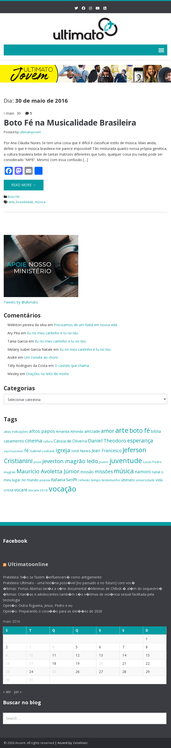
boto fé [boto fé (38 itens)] (139, 430)
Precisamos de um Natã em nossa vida (85, 324)
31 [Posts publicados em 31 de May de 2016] (28, 679)
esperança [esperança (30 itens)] (140, 440)
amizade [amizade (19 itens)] (92, 431)
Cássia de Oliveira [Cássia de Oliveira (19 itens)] (70, 441)
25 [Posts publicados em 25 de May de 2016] (51, 671)
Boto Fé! (14, 196)
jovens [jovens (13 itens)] (103, 462)
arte (11, 202)
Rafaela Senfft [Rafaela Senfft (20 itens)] (64, 480)
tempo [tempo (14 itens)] (96, 480)
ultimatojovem (30, 132)
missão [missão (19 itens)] (87, 472)
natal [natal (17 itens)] (156, 471)
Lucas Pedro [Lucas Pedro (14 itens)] (152, 462)
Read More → (23, 184)
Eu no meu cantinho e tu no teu (52, 333)
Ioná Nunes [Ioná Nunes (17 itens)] (81, 450)
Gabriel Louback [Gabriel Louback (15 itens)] (42, 451)
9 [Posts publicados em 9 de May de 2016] (3, 655)
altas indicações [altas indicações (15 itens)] (16, 431)
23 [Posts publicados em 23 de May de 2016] (4, 671)
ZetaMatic (80, 743)
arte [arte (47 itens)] (121, 430)
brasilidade (24, 202)
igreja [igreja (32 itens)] (63, 450)
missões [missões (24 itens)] (104, 471)
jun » (14, 691)
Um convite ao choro (41, 357)
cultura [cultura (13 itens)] (48, 441)
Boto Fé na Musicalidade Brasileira (70, 122)
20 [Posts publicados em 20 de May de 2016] (98, 663)
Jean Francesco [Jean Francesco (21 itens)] (107, 450)
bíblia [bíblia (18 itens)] (156, 431)
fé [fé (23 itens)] (26, 450)
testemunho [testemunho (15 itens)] (111, 480)
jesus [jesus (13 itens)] (37, 462)
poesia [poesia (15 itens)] (45, 480)
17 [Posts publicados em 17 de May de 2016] (28, 663)
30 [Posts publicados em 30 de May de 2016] (4, 679)
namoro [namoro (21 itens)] (143, 472)
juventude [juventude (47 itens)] (125, 460)
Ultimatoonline (24, 564)
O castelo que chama (72, 365)
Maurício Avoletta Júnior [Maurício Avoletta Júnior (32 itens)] (48, 471)
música (40, 202)
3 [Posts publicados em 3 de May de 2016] (27, 647)
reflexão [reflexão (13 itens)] (84, 480)
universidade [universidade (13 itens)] (145, 480)
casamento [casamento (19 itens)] (14, 441)
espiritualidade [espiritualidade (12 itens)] (13, 451)
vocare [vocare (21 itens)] (20, 490)
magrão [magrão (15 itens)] (10, 472)
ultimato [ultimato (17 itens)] (128, 479)
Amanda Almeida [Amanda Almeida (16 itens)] (69, 431)
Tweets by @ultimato (21, 302)
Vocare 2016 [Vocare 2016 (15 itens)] (38, 490)
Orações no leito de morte (47, 373)
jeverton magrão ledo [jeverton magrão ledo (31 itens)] (70, 461)
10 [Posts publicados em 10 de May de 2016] (28, 655)
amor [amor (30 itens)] (107, 430)
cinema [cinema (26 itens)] (33, 440)
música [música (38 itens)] (124, 471)
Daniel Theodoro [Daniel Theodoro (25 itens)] (107, 440)
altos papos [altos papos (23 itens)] (42, 431)
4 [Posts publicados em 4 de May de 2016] (50, 647)
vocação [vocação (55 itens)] (62, 489)
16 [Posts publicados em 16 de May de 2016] (4, 663)
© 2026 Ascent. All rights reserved (29, 743)
